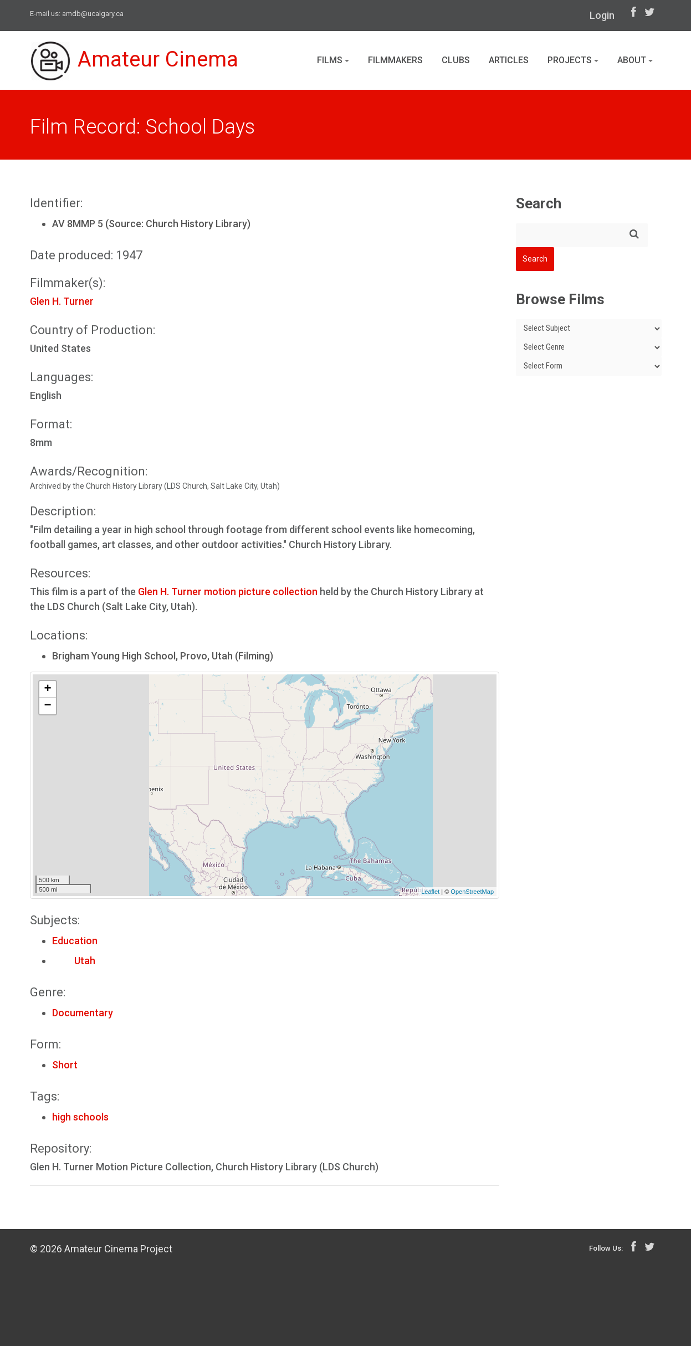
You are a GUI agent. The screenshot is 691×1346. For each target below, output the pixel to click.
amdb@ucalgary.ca (93, 13)
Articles (509, 60)
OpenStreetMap (472, 891)
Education (75, 940)
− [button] (47, 706)
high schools (80, 1117)
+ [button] (47, 689)
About (635, 60)
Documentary (82, 1013)
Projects (572, 60)
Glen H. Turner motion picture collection (228, 591)
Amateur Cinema (136, 62)
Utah (73, 960)
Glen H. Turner (62, 301)
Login (602, 15)
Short (65, 1065)
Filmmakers (395, 60)
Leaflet (430, 891)
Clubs (456, 60)
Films (333, 60)
